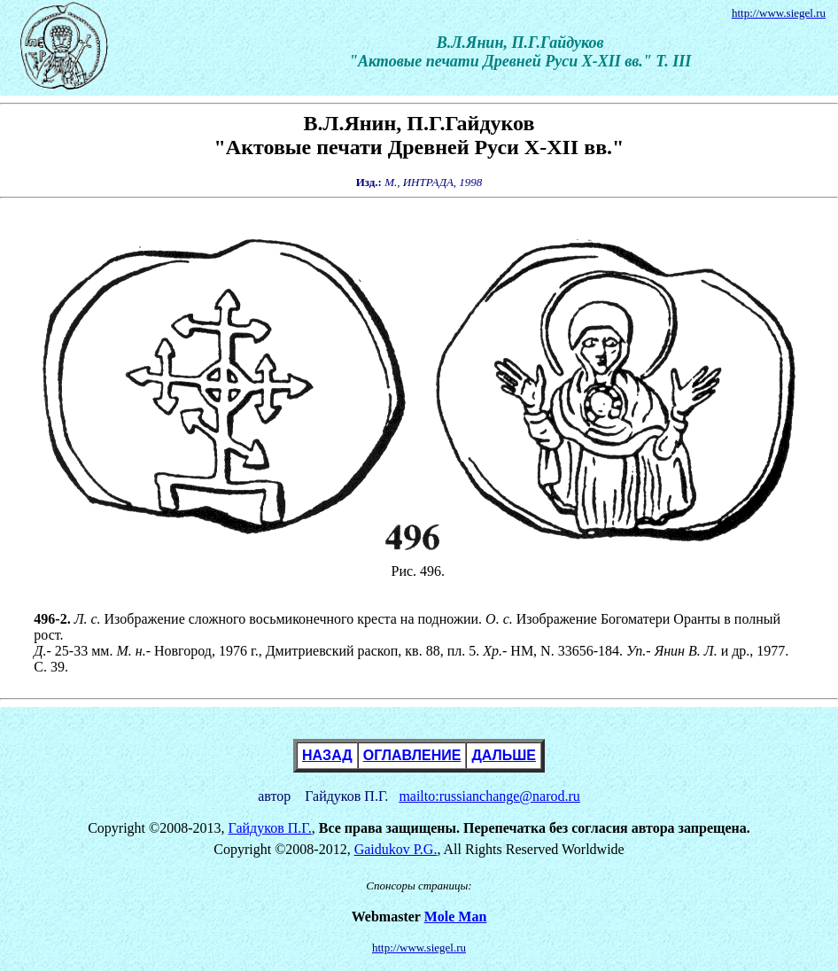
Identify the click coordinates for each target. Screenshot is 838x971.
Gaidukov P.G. (396, 849)
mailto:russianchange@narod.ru (489, 796)
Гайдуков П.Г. (270, 827)
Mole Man (455, 916)
